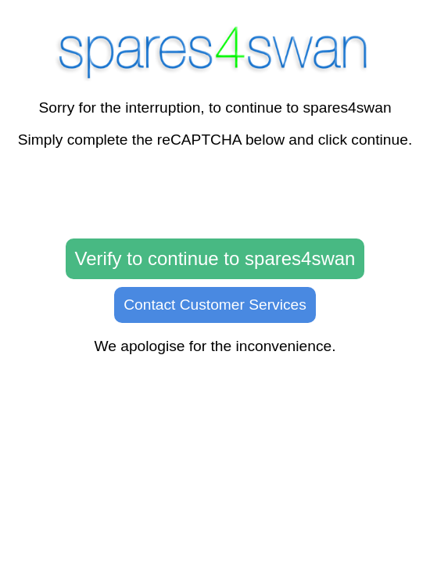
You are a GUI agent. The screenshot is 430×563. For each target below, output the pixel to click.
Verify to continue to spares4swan (215, 258)
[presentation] (215, 193)
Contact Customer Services (215, 304)
